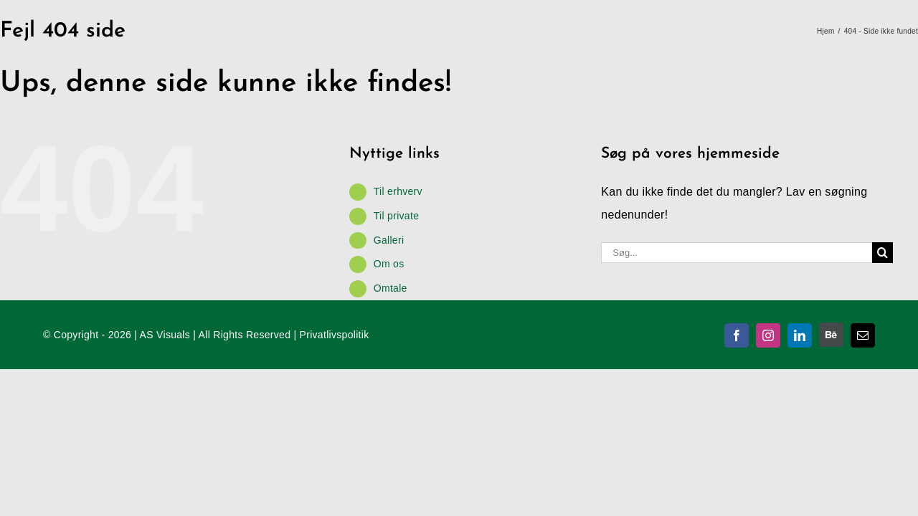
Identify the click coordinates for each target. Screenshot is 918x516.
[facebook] (736, 335)
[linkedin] (799, 335)
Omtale (390, 288)
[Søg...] (736, 252)
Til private (396, 215)
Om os (389, 263)
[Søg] (882, 252)
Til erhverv (398, 191)
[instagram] (768, 335)
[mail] (863, 335)
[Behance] (831, 334)
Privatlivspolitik (334, 334)
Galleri (389, 240)
